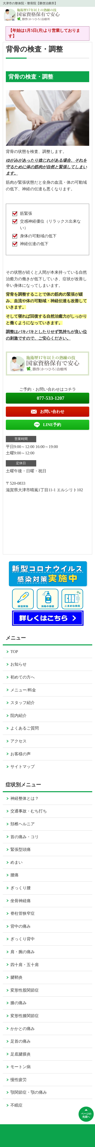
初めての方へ (22, 677)
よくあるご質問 (24, 728)
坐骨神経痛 (20, 901)
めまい (16, 862)
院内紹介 (18, 715)
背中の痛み (20, 926)
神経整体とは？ (24, 798)
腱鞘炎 (16, 977)
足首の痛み (20, 1041)
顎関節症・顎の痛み (28, 1092)
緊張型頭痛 (20, 849)
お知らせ (18, 664)
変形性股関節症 (24, 990)
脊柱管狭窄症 (22, 913)
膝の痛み (18, 1003)
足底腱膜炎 (20, 1054)
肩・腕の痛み (22, 952)
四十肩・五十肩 (24, 965)
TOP (14, 651)
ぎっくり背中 (22, 939)
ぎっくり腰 (20, 888)
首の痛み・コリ (24, 837)
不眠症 (16, 1105)
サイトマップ (22, 766)
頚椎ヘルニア (22, 824)
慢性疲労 (18, 1080)
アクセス (18, 741)
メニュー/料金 (23, 690)
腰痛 (14, 875)
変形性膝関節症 (24, 1016)
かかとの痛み (22, 1028)
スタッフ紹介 (22, 702)
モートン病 (20, 1067)
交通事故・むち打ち (28, 811)
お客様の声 (20, 754)
